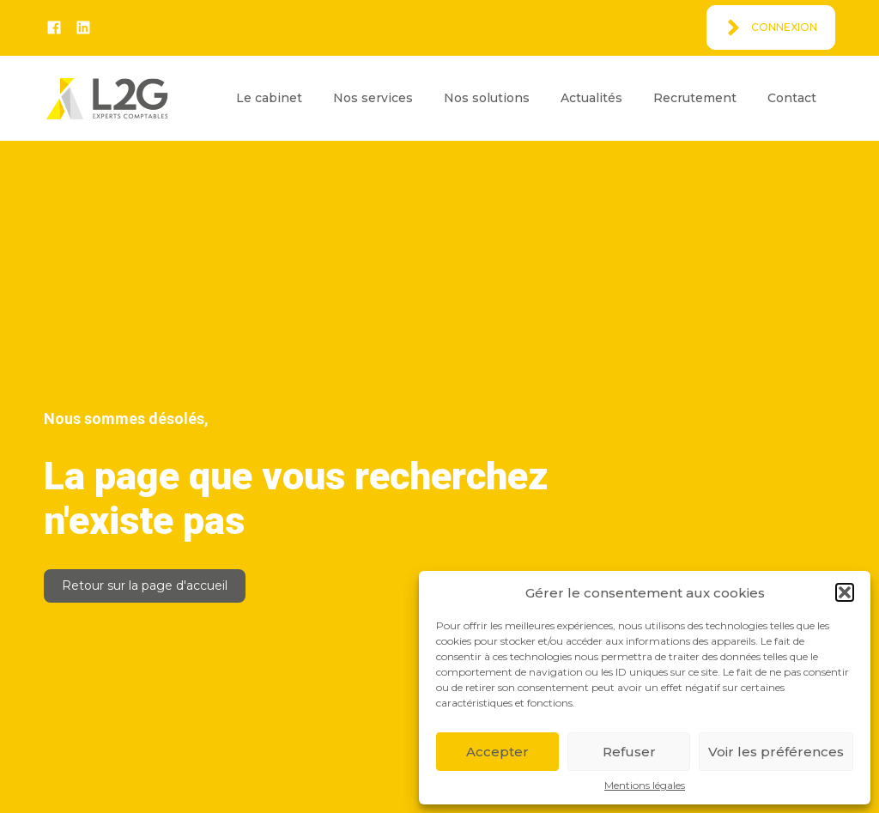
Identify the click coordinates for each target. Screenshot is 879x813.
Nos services (373, 98)
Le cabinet (269, 98)
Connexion (784, 27)
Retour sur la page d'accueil (144, 585)
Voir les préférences (776, 751)
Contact (791, 98)
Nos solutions (487, 98)
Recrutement (695, 98)
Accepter (497, 751)
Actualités (591, 98)
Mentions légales (644, 786)
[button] (844, 592)
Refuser (629, 751)
